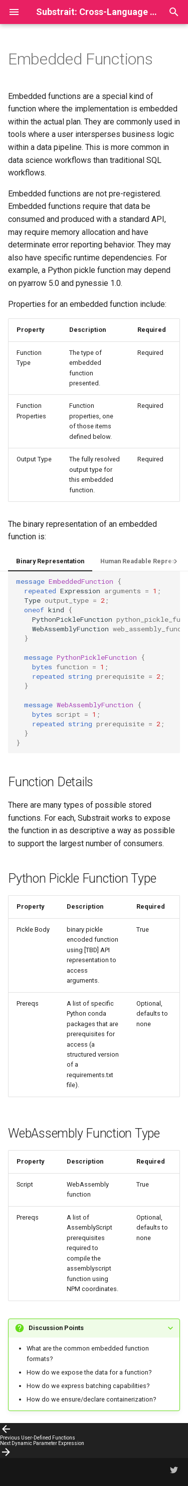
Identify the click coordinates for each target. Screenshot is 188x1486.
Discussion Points (56, 1328)
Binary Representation (50, 561)
